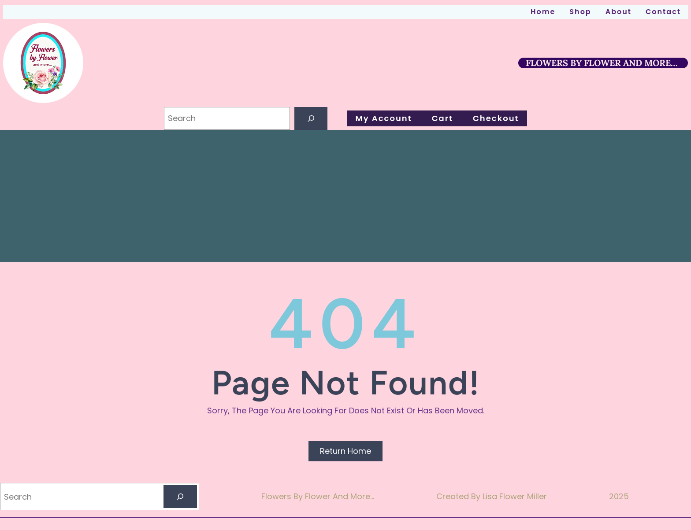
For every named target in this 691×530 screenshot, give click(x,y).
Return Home (345, 450)
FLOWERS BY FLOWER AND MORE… (601, 62)
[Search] (311, 118)
